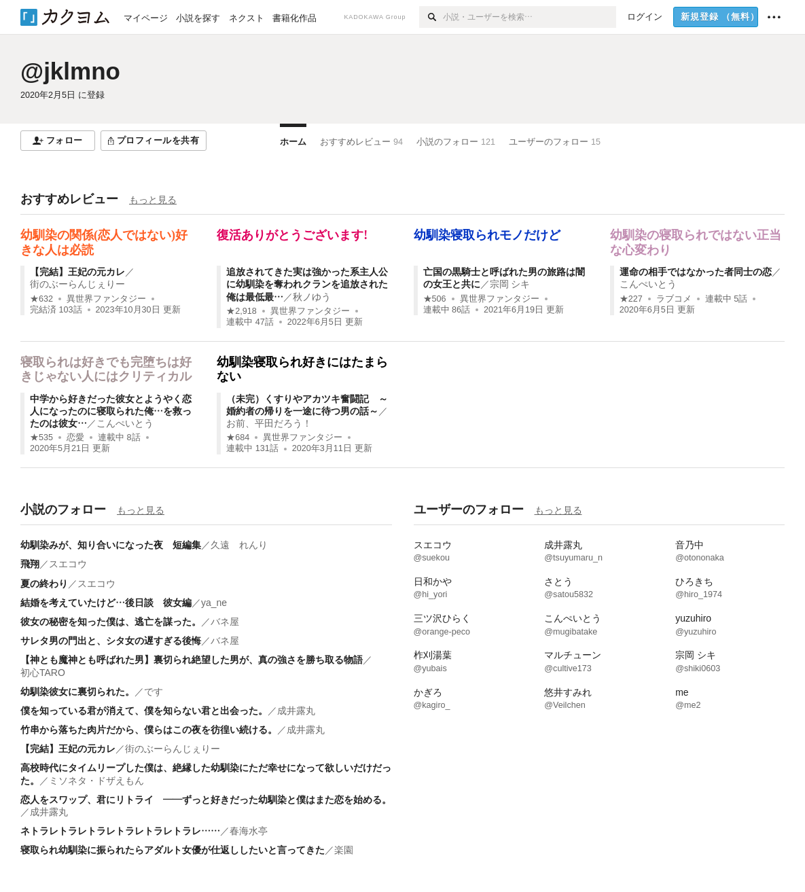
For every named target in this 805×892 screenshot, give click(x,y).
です (153, 691)
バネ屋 (225, 621)
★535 (41, 437)
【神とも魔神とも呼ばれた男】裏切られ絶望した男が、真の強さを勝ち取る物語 (191, 659)
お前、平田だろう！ (269, 423)
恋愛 (75, 437)
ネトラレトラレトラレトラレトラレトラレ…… (120, 830)
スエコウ (68, 563)
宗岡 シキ (510, 284)
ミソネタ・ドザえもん (96, 780)
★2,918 (241, 311)
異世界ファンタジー (106, 299)
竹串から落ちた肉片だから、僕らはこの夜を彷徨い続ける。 (148, 729)
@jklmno (70, 71)
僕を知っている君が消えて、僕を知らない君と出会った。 (144, 710)
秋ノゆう (312, 296)
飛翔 (29, 563)
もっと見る (153, 199)
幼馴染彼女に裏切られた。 (77, 691)
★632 (41, 299)
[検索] (431, 17)
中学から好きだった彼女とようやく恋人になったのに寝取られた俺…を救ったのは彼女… (111, 411)
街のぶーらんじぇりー (77, 284)
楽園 (343, 849)
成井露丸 (296, 710)
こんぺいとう (648, 284)
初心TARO (42, 672)
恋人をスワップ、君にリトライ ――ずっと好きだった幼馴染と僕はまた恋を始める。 (205, 799)
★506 (434, 299)
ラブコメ (674, 299)
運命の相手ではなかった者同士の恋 (696, 271)
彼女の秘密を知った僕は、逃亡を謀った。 (110, 621)
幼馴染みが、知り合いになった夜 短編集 (110, 544)
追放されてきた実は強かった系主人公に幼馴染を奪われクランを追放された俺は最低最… (307, 284)
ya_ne (214, 602)
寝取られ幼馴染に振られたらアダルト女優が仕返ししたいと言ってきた (172, 849)
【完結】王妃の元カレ (77, 271)
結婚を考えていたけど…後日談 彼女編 (106, 602)
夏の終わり (44, 583)
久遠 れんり (239, 544)
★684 (237, 437)
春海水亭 (249, 830)
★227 (631, 299)
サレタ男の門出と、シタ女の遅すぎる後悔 (110, 640)
